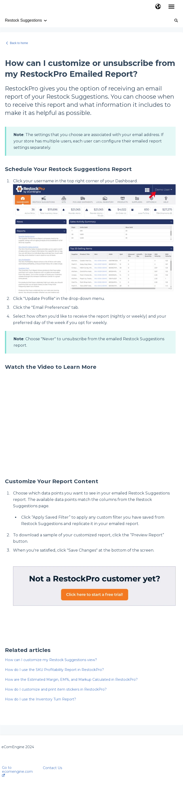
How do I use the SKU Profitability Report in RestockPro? (54, 669)
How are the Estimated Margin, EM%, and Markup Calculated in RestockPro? (71, 679)
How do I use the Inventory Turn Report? (40, 699)
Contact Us (52, 768)
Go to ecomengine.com (17, 771)
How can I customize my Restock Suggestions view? (51, 660)
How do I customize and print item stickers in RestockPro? (56, 689)
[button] (158, 7)
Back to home (19, 43)
